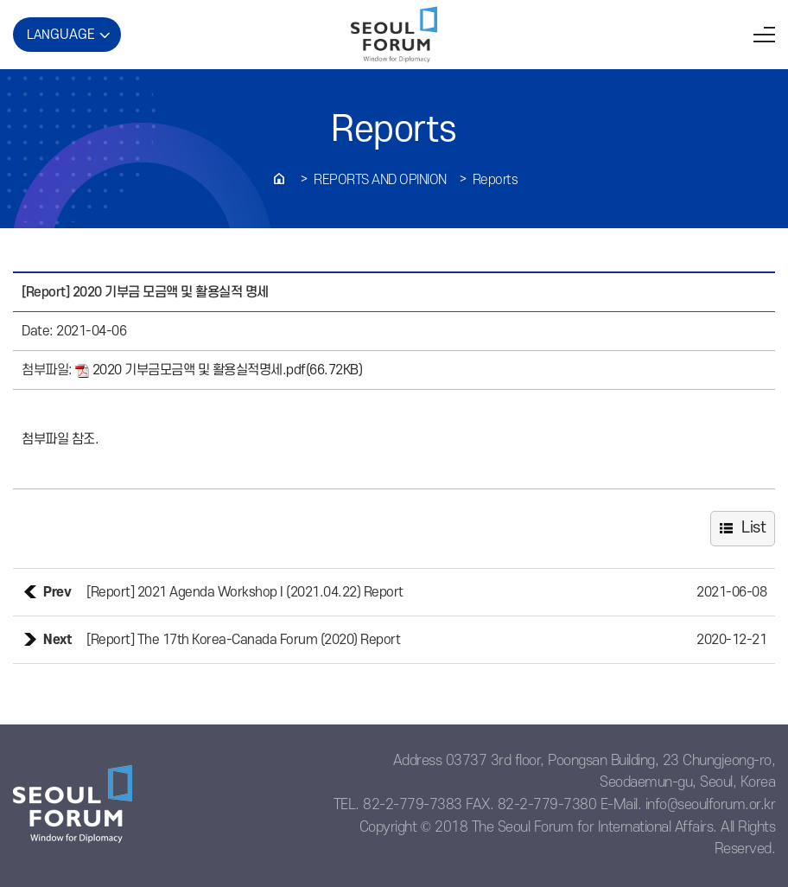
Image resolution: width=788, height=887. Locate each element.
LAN (61, 34)
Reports (495, 180)
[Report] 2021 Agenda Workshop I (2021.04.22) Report (245, 592)
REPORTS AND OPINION (380, 180)
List (753, 528)
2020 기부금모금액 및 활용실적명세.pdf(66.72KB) (220, 370)
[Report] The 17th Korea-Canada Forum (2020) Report (243, 640)
